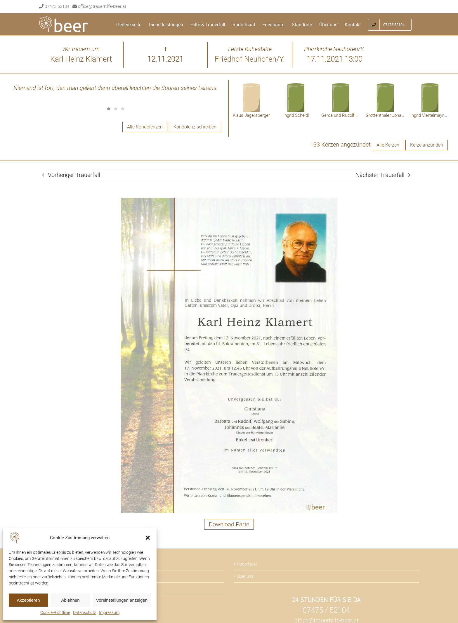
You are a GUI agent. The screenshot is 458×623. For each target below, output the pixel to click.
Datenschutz (84, 612)
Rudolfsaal (247, 564)
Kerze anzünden (426, 145)
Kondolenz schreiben (195, 127)
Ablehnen (70, 600)
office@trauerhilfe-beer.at (102, 6)
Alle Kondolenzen (145, 127)
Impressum (109, 612)
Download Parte (229, 524)
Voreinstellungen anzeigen (122, 600)
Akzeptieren (28, 600)
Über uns (245, 576)
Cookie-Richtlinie (55, 612)
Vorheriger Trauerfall (74, 174)
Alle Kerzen (388, 145)
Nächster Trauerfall (379, 174)
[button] (148, 538)
